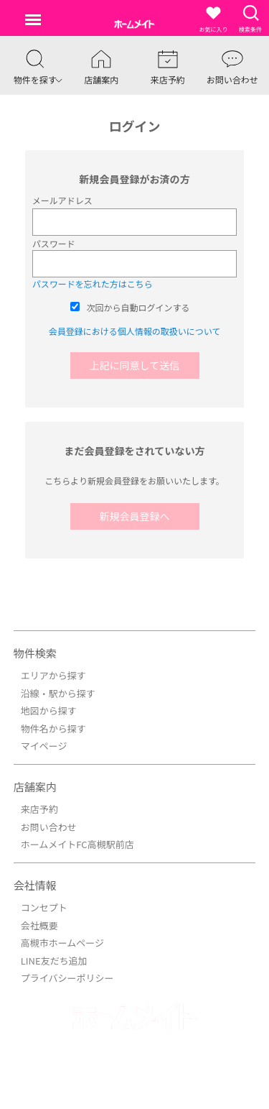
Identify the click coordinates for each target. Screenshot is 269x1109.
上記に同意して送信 (135, 365)
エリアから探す (53, 675)
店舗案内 (35, 786)
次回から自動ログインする (138, 307)
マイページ (44, 746)
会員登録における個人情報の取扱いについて (135, 331)
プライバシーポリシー (67, 978)
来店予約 (39, 809)
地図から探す (49, 710)
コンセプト (44, 907)
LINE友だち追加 (54, 960)
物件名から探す (53, 728)
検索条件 (250, 18)
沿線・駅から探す (58, 693)
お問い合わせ (49, 827)
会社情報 (35, 885)
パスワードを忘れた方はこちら (92, 283)
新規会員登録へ (135, 516)
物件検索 (35, 653)
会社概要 (39, 925)
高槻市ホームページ (62, 942)
